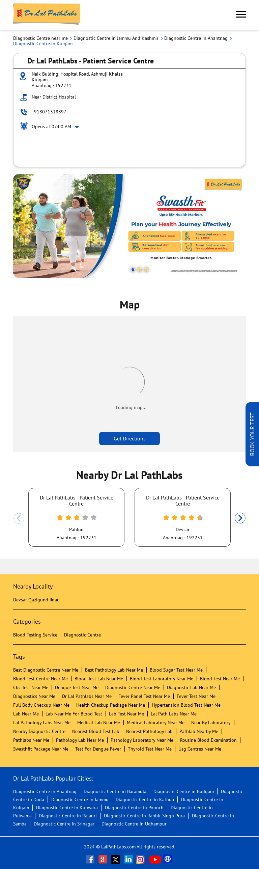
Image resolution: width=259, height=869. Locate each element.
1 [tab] (133, 269)
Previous (19, 518)
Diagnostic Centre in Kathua (145, 799)
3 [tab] (146, 269)
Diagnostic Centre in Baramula (115, 791)
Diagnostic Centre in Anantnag (45, 791)
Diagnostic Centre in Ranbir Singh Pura (144, 816)
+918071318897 (49, 112)
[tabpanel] (129, 226)
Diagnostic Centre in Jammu (80, 799)
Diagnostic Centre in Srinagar (64, 824)
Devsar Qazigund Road (36, 600)
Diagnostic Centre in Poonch (134, 808)
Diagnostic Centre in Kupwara (67, 808)
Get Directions (130, 438)
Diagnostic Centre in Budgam (183, 791)
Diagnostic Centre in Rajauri (68, 816)
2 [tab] (139, 269)
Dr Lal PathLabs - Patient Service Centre (76, 500)
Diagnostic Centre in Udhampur (134, 824)
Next (240, 518)
